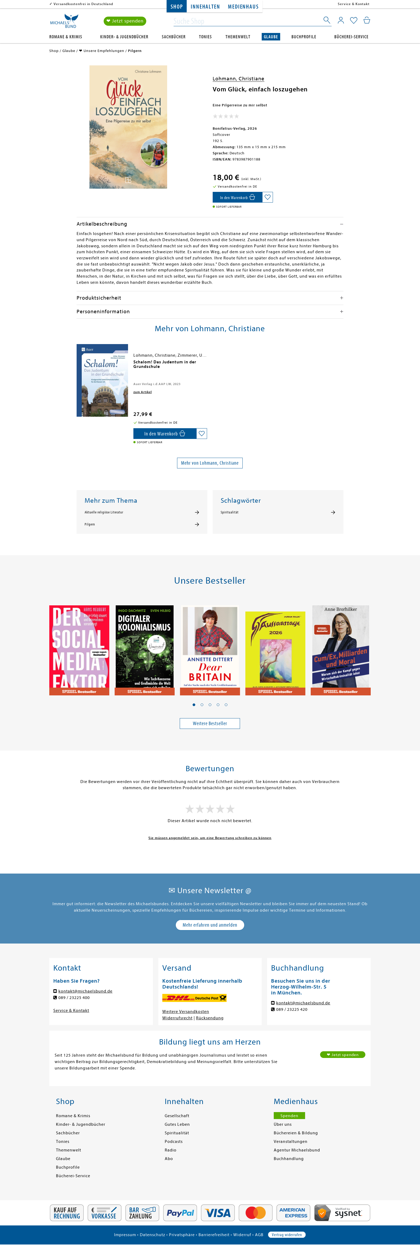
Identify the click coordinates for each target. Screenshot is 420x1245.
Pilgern (90, 524)
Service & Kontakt (354, 4)
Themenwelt (238, 36)
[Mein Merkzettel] (354, 21)
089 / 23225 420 (292, 1009)
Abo (169, 1158)
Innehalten (205, 6)
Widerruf (242, 1234)
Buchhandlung (289, 1158)
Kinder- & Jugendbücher (124, 36)
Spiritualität (230, 512)
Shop (177, 6)
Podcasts (174, 1141)
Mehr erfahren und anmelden (210, 925)
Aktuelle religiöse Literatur (104, 512)
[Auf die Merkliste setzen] (267, 197)
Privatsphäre (182, 1234)
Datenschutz (152, 1234)
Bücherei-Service (351, 36)
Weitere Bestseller (210, 723)
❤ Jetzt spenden (125, 21)
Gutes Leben (177, 1124)
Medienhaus (243, 6)
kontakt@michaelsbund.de (85, 991)
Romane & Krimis (65, 36)
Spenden (289, 1115)
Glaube (271, 36)
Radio (171, 1150)
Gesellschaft (177, 1115)
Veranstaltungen (291, 1141)
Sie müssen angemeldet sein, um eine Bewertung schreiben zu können (209, 838)
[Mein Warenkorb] (367, 20)
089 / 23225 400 (74, 997)
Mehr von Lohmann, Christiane (210, 463)
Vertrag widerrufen (287, 1234)
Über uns (283, 1124)
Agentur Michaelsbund (297, 1150)
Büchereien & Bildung (296, 1133)
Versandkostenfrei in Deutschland (83, 4)
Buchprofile (303, 36)
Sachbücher (174, 36)
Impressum (125, 1234)
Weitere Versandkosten (185, 1011)
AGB (259, 1234)
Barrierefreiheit (214, 1234)
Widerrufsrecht (177, 1018)
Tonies (205, 36)
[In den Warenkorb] (237, 197)
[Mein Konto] (341, 20)
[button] (194, 704)
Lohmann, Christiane (238, 79)
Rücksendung (210, 1018)
